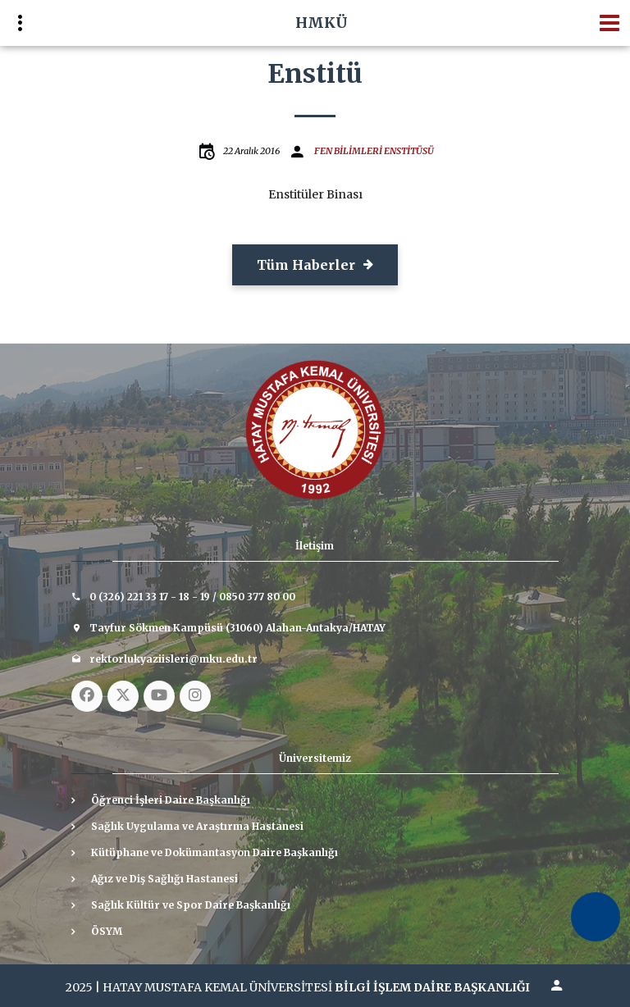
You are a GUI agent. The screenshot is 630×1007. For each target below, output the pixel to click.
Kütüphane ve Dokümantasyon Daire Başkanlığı (214, 852)
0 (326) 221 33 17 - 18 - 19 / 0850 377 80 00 (192, 596)
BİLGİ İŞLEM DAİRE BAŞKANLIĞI (432, 987)
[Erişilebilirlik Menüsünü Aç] (595, 916)
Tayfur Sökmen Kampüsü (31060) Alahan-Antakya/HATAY (237, 628)
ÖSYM (106, 931)
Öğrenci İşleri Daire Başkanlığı (170, 800)
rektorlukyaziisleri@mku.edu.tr (173, 659)
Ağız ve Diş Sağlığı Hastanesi (164, 879)
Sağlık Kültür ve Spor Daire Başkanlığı (190, 905)
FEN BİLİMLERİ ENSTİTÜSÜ (374, 151)
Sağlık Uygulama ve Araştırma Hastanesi (197, 826)
